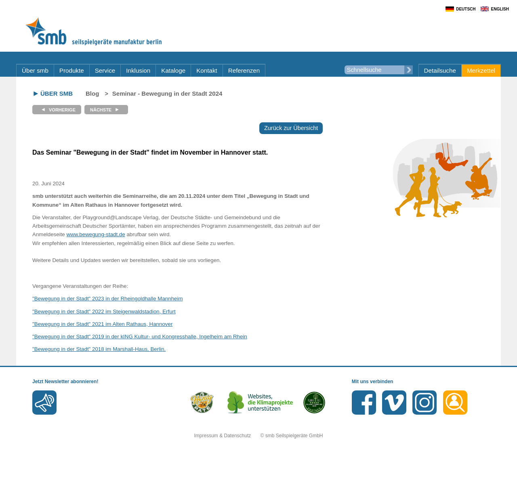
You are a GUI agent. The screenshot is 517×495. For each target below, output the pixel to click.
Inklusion (138, 70)
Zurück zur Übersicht (291, 128)
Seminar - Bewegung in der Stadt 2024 (167, 93)
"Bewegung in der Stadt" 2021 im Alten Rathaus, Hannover (102, 324)
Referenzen (244, 70)
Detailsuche (440, 70)
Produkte (71, 70)
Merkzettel (481, 70)
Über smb (35, 70)
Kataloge (173, 70)
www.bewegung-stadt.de (95, 234)
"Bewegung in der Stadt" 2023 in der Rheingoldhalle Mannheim (107, 299)
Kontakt (206, 70)
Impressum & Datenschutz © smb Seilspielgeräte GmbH (258, 435)
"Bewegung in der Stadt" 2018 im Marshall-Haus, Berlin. (99, 349)
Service (105, 70)
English (500, 9)
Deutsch (465, 9)
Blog (92, 93)
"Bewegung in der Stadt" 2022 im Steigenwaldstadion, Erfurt (104, 311)
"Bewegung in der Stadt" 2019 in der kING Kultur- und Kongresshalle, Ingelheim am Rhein (139, 336)
